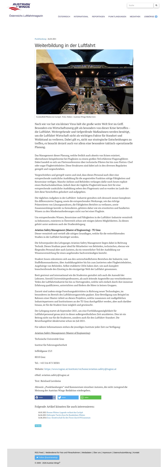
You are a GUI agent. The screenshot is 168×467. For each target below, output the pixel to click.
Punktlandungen (117, 17)
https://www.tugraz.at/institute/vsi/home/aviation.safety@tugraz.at (80, 369)
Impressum (107, 452)
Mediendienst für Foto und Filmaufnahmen (63, 452)
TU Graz (38, 426)
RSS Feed (39, 452)
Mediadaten (86, 452)
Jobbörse (149, 17)
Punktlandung (40, 39)
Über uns (97, 452)
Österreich (64, 17)
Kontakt (136, 452)
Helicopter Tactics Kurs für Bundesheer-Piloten (66, 415)
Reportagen (98, 17)
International (81, 17)
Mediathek (135, 17)
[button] (45, 397)
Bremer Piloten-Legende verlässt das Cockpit (65, 412)
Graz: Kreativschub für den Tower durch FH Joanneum (68, 417)
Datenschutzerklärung (122, 452)
